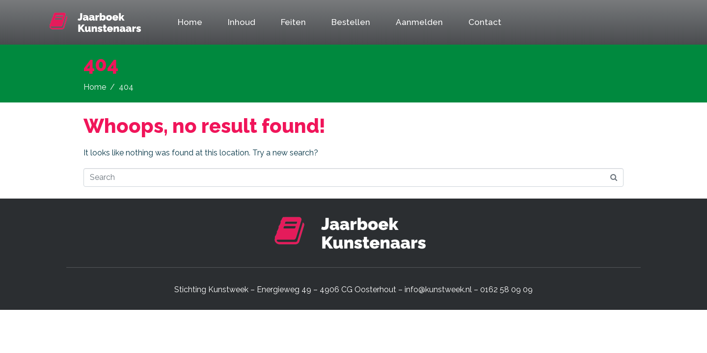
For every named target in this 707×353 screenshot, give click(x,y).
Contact (484, 22)
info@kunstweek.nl (438, 289)
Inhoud (241, 22)
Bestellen (350, 22)
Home (190, 22)
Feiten (293, 22)
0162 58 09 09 (506, 289)
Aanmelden (419, 22)
